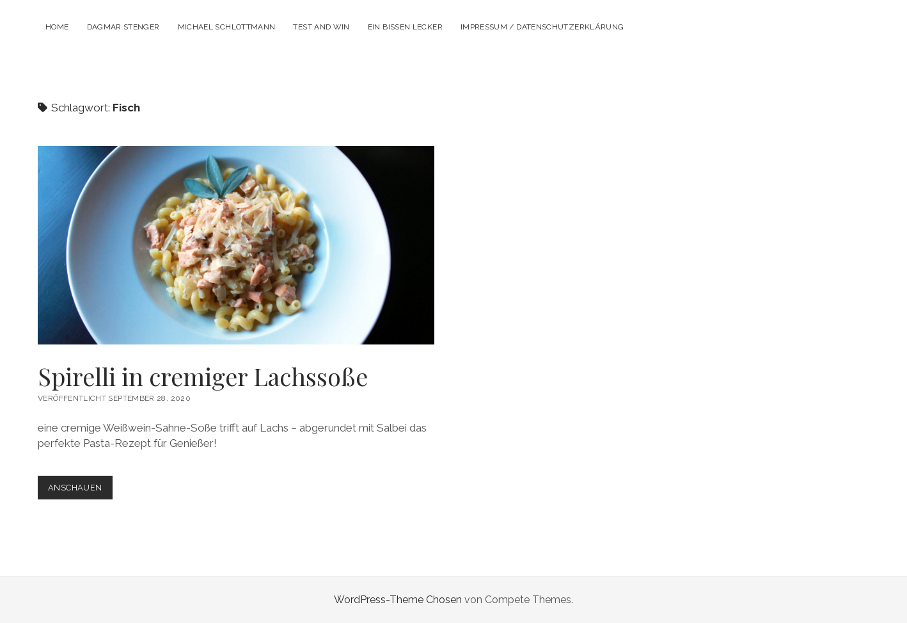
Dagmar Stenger (123, 26)
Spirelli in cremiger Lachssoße (236, 245)
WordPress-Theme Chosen (398, 600)
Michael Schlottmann (227, 26)
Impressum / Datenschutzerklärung (542, 26)
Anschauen (80, 490)
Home (56, 26)
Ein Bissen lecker (405, 26)
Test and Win (321, 26)
